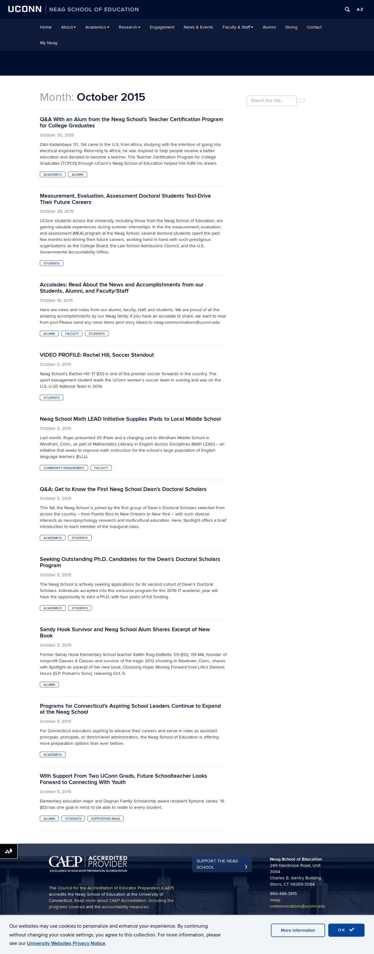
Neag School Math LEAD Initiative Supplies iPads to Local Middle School (130, 419)
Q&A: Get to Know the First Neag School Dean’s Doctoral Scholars (123, 489)
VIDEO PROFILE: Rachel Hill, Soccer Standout (97, 355)
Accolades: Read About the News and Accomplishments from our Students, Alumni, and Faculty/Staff (121, 287)
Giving (291, 27)
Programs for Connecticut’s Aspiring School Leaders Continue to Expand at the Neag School (130, 709)
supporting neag (105, 819)
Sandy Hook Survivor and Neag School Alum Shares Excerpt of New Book (125, 632)
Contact (314, 27)
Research (129, 27)
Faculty (72, 334)
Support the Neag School (217, 864)
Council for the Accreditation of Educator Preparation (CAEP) (116, 888)
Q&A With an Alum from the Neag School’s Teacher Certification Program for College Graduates (131, 122)
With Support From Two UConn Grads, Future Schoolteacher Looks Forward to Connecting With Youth (123, 779)
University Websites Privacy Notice (66, 943)
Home (46, 27)
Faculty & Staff (238, 27)
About (68, 27)
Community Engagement (64, 468)
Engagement (162, 27)
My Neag (48, 42)
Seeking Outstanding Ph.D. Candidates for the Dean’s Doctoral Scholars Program (130, 562)
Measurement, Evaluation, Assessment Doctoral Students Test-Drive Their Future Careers (125, 199)
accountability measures (125, 906)
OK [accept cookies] (346, 930)
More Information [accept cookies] (298, 930)
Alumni (269, 27)
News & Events (198, 27)
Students (52, 263)
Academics (97, 27)
